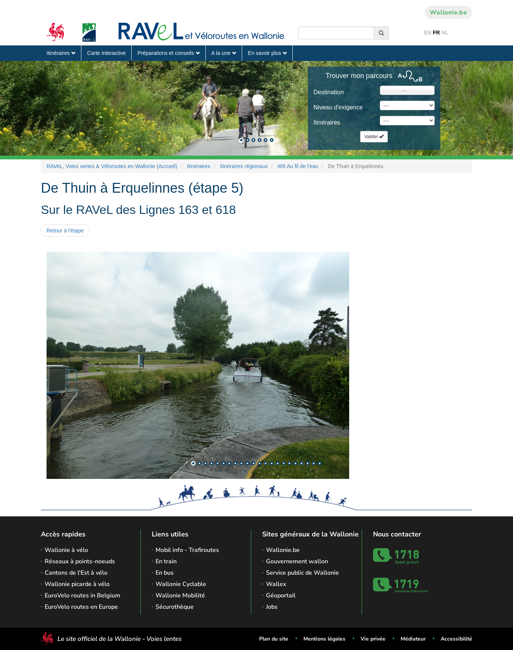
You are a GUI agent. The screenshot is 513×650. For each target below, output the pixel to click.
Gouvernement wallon (297, 561)
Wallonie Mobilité (180, 595)
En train (166, 561)
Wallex (276, 584)
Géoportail (280, 595)
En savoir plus (267, 53)
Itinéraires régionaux (244, 166)
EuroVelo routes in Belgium (82, 595)
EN (427, 33)
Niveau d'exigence (338, 107)
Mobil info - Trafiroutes (187, 550)
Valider (374, 136)
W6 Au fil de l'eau (298, 166)
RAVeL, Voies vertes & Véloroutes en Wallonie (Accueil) (112, 166)
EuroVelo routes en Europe (81, 607)
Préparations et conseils (168, 53)
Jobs (272, 607)
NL (445, 33)
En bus (164, 573)
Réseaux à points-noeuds (80, 561)
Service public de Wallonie (302, 573)
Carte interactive (106, 53)
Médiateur (413, 638)
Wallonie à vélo (66, 550)
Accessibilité (456, 638)
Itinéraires (61, 53)
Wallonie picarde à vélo (77, 584)
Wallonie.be (448, 12)
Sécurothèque (174, 607)
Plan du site (273, 638)
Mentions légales (324, 638)
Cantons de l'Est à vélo (76, 573)
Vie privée (373, 638)
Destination (329, 92)
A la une (223, 53)
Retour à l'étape (65, 231)
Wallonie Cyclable (180, 584)
